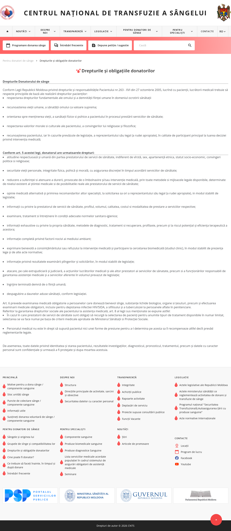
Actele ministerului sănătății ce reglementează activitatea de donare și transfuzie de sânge (202, 395)
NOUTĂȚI (21, 31)
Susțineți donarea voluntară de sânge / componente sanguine (31, 418)
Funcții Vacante (131, 419)
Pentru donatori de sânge (137, 31)
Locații (185, 445)
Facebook (186, 458)
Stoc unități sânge (18, 394)
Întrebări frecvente (71, 45)
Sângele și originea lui (20, 437)
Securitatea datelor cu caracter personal (89, 401)
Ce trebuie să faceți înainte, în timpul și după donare (31, 465)
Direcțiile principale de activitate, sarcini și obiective (89, 393)
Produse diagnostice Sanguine (83, 450)
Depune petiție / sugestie (113, 45)
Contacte (207, 31)
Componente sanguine (78, 437)
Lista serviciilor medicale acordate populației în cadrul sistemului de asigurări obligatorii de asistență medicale (85, 462)
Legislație (101, 31)
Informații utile (16, 410)
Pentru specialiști (177, 31)
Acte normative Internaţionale (197, 418)
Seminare (70, 474)
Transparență (73, 31)
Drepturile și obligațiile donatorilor (61, 60)
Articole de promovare (135, 443)
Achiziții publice (131, 392)
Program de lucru (191, 452)
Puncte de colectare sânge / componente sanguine (24, 402)
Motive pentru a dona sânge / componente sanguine (25, 386)
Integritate (128, 385)
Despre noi (45, 31)
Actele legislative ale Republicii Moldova (203, 385)
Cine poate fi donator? (20, 457)
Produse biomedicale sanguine (83, 443)
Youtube (186, 464)
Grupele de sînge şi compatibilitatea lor (31, 443)
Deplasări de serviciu (134, 405)
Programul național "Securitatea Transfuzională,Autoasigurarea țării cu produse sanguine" (202, 408)
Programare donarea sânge (29, 45)
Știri (124, 437)
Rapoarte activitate (133, 398)
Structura (70, 385)
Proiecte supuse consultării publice (143, 412)
